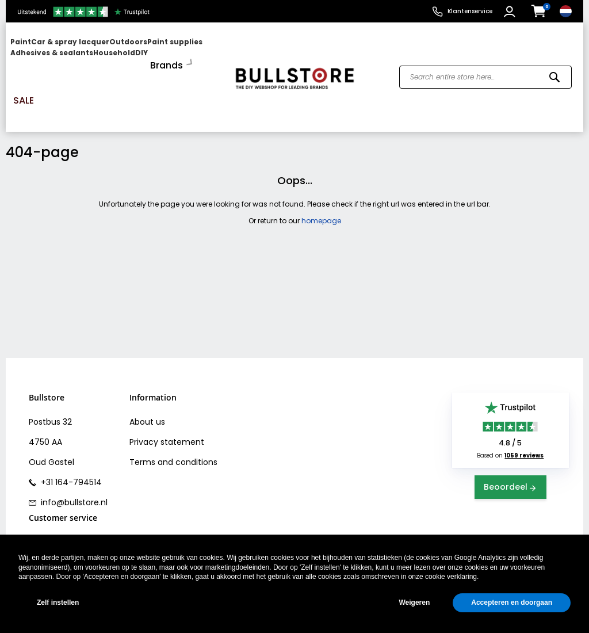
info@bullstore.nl (73, 454)
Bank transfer (55, 514)
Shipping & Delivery (67, 493)
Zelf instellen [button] (58, 602)
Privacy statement (166, 394)
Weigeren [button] (414, 602)
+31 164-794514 (70, 434)
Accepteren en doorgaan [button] (511, 602)
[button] (511, 11)
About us (147, 374)
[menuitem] (54, 53)
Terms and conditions (173, 414)
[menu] (115, 53)
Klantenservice (470, 11)
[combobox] (485, 53)
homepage (321, 172)
